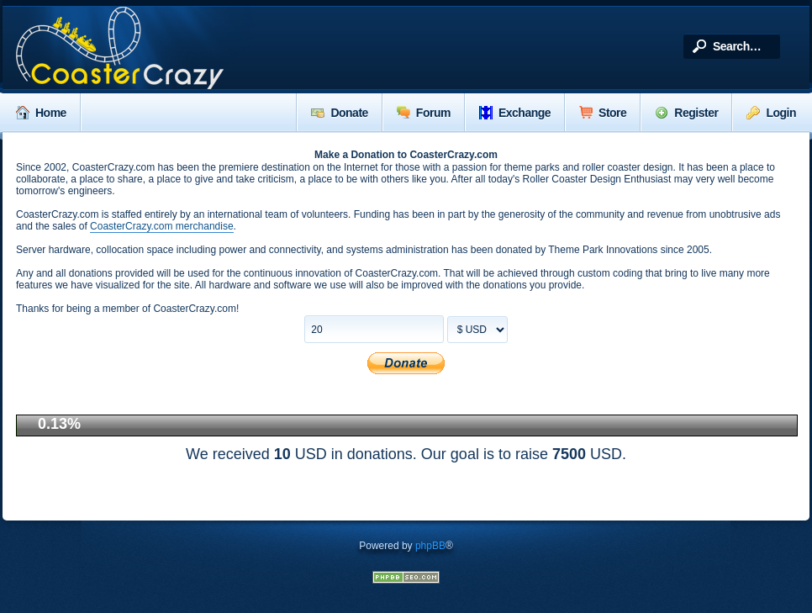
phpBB (430, 546)
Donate (339, 112)
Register (686, 112)
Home (41, 112)
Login (771, 112)
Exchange (515, 112)
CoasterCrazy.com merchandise (162, 226)
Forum (424, 112)
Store (602, 112)
